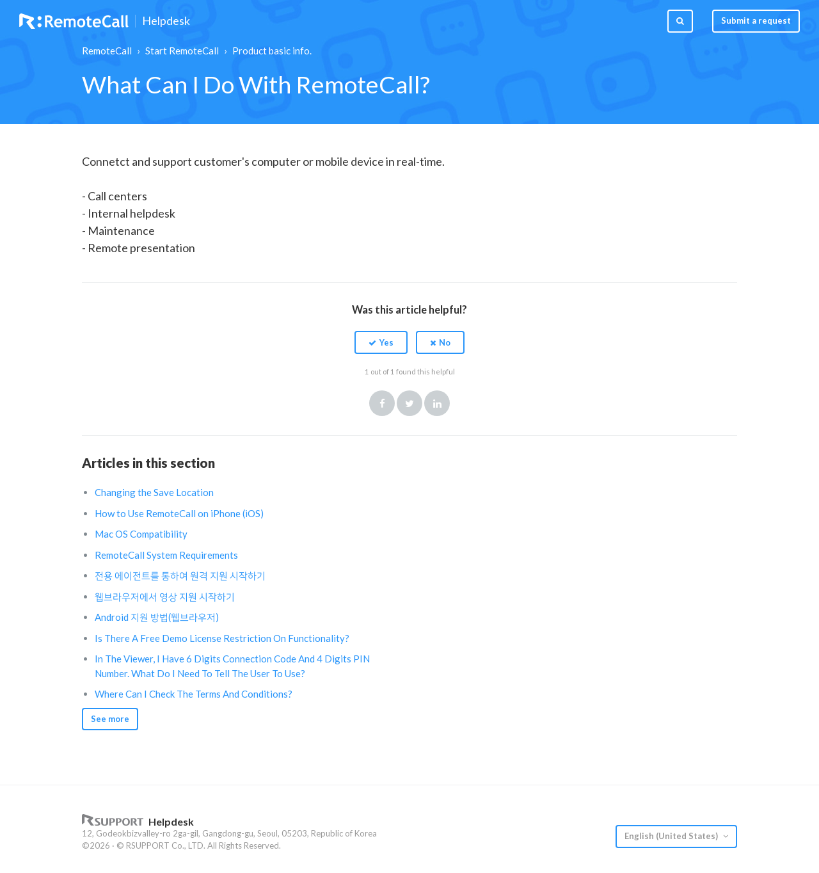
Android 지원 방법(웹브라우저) (157, 617)
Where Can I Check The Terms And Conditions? (193, 694)
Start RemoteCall (182, 50)
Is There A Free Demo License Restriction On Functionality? (222, 638)
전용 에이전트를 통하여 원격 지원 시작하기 (180, 575)
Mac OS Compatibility (141, 534)
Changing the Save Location (154, 492)
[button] (381, 342)
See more (110, 719)
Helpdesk (166, 21)
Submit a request (756, 20)
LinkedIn (437, 403)
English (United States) (672, 836)
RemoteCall (107, 50)
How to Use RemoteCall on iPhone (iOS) (179, 513)
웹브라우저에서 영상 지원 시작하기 (165, 596)
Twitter (409, 403)
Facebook (382, 403)
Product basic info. (272, 50)
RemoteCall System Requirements (166, 555)
